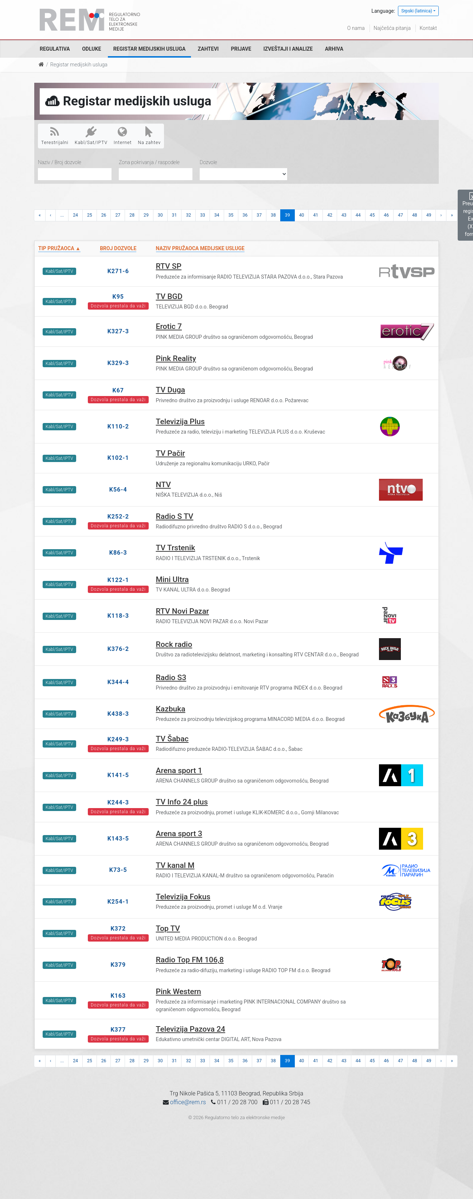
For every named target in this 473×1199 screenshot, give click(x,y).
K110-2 (118, 426)
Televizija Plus (180, 421)
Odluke (91, 49)
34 (216, 215)
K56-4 (118, 489)
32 (188, 215)
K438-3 (118, 713)
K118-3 (118, 615)
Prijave (241, 49)
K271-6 (118, 271)
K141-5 (118, 775)
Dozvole (208, 162)
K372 (118, 928)
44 (358, 215)
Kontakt (428, 28)
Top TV (168, 928)
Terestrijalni (55, 135)
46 (386, 215)
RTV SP (168, 266)
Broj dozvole (118, 248)
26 (103, 215)
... (62, 215)
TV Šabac (172, 738)
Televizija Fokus (183, 896)
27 (117, 215)
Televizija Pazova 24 (190, 1029)
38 (273, 215)
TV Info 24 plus (182, 802)
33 (202, 215)
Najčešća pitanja (392, 28)
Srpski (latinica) (416, 10)
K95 (118, 296)
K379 (118, 964)
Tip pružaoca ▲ (59, 248)
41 (315, 215)
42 (329, 215)
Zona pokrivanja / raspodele (149, 162)
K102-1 (118, 457)
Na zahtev (149, 135)
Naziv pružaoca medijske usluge (200, 248)
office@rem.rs (188, 1102)
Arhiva (334, 49)
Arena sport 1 (179, 770)
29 (146, 215)
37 (259, 215)
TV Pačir (170, 453)
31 (174, 215)
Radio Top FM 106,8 (190, 959)
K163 (118, 995)
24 (75, 215)
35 (231, 215)
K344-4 (118, 682)
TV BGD (169, 296)
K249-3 (118, 739)
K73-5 (118, 869)
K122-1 (118, 580)
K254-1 (118, 901)
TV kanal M (175, 865)
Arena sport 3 (179, 833)
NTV (163, 484)
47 (400, 215)
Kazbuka (170, 709)
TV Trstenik (175, 547)
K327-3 (118, 331)
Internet (123, 135)
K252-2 (118, 516)
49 (428, 215)
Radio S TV (174, 516)
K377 (118, 1029)
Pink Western (178, 991)
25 (89, 215)
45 (372, 215)
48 (414, 215)
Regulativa (55, 49)
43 (344, 215)
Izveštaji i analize (288, 49)
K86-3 (118, 552)
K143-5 (118, 838)
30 (160, 215)
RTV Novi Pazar (182, 611)
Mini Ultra (172, 579)
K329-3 (118, 363)
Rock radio (174, 644)
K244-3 (118, 802)
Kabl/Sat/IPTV (91, 135)
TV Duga (170, 389)
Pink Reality (176, 358)
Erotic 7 (169, 326)
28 (131, 215)
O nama (356, 28)
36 (245, 215)
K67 (118, 390)
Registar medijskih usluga (149, 49)
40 (301, 215)
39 (287, 215)
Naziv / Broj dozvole (59, 162)
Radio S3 (171, 677)
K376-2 (118, 648)
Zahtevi (208, 49)
